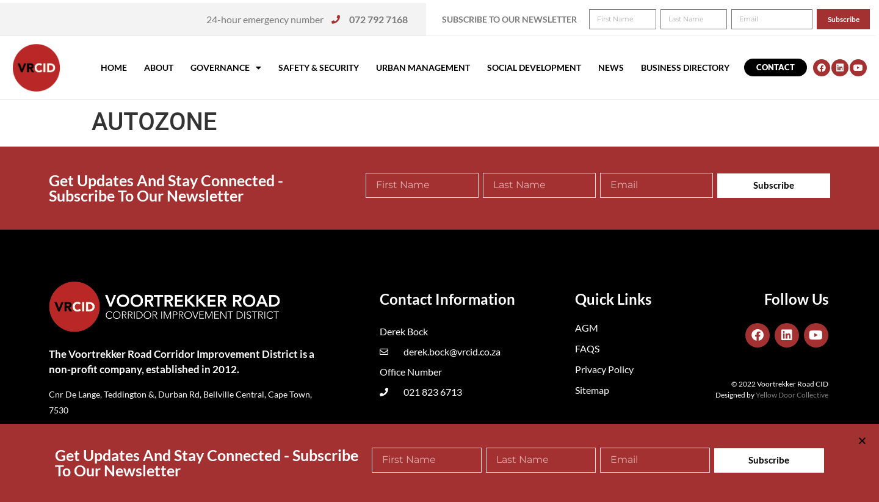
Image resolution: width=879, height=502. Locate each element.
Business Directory (685, 67)
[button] (853, 17)
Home (114, 67)
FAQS (587, 348)
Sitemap (592, 390)
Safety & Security (318, 67)
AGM (586, 327)
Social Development (534, 67)
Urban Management (423, 67)
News (611, 67)
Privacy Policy (604, 369)
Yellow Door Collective (792, 394)
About (158, 67)
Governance (225, 67)
